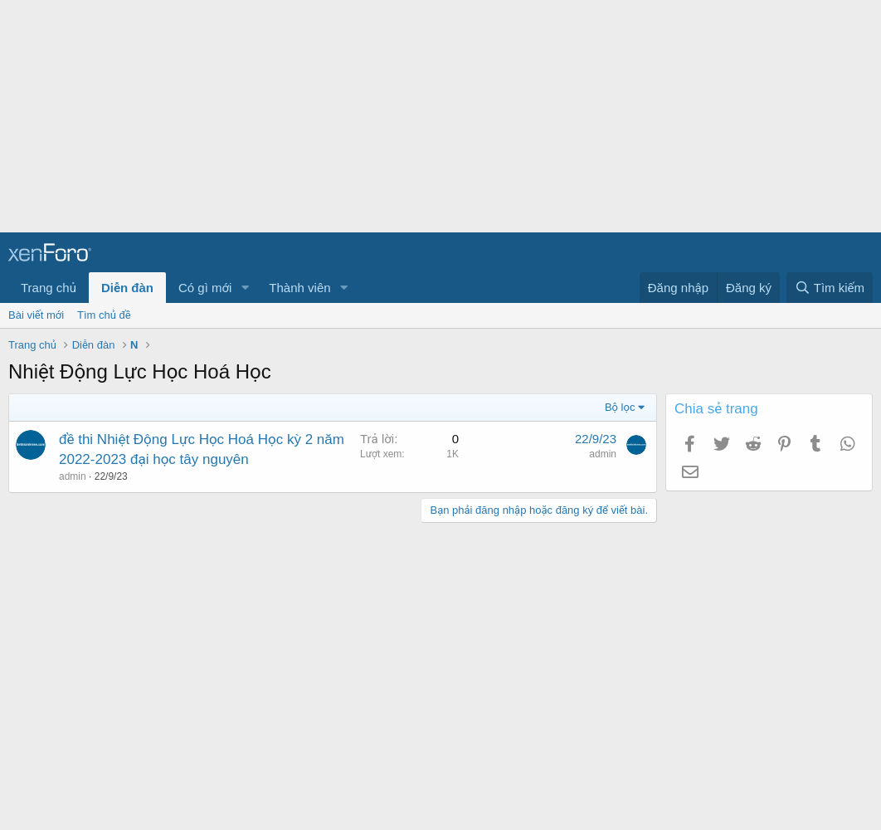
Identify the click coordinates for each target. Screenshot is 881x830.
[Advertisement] (434, 116)
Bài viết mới (36, 315)
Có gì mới (204, 288)
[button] (244, 287)
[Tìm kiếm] (829, 287)
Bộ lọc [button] (620, 407)
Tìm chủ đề (104, 315)
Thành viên (299, 288)
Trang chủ (48, 288)
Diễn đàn (127, 288)
